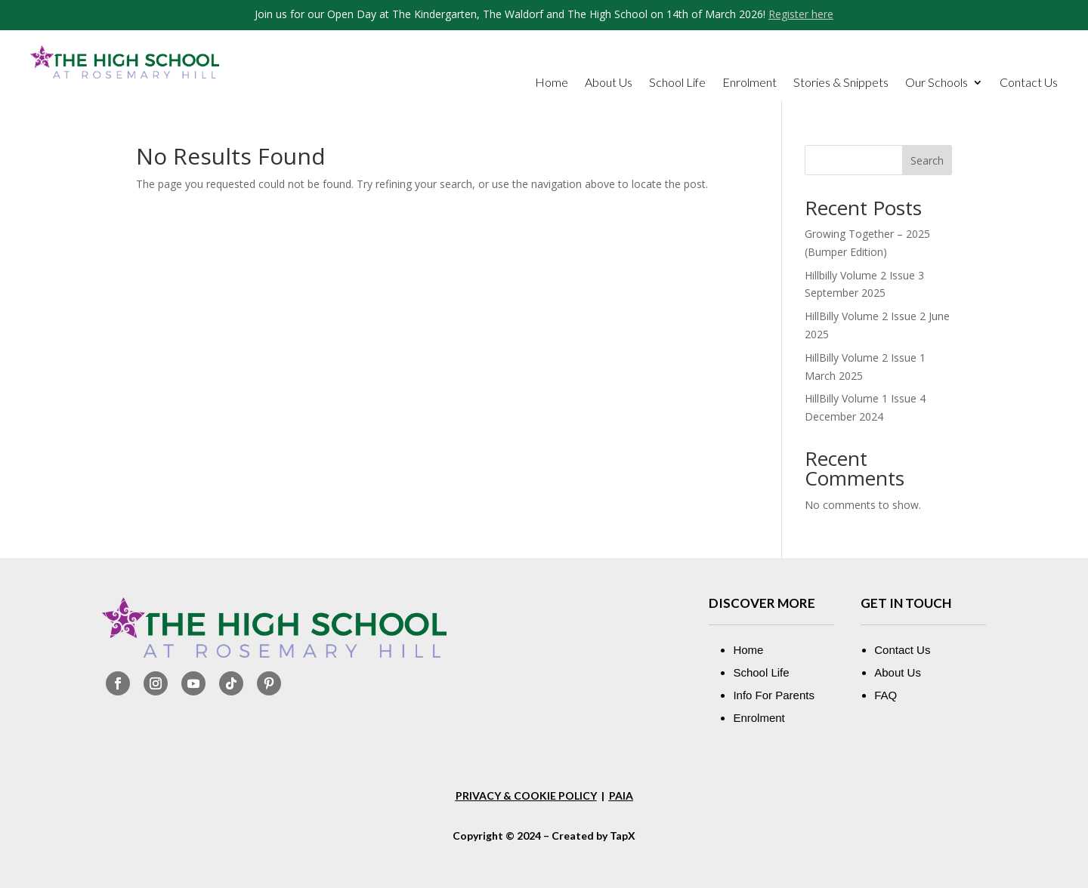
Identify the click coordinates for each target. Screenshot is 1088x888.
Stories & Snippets (841, 83)
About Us (608, 83)
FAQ (885, 695)
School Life (677, 83)
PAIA (621, 795)
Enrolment (749, 83)
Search (927, 160)
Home (551, 83)
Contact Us (1029, 83)
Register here (800, 14)
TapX (622, 835)
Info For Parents (773, 695)
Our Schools (936, 83)
